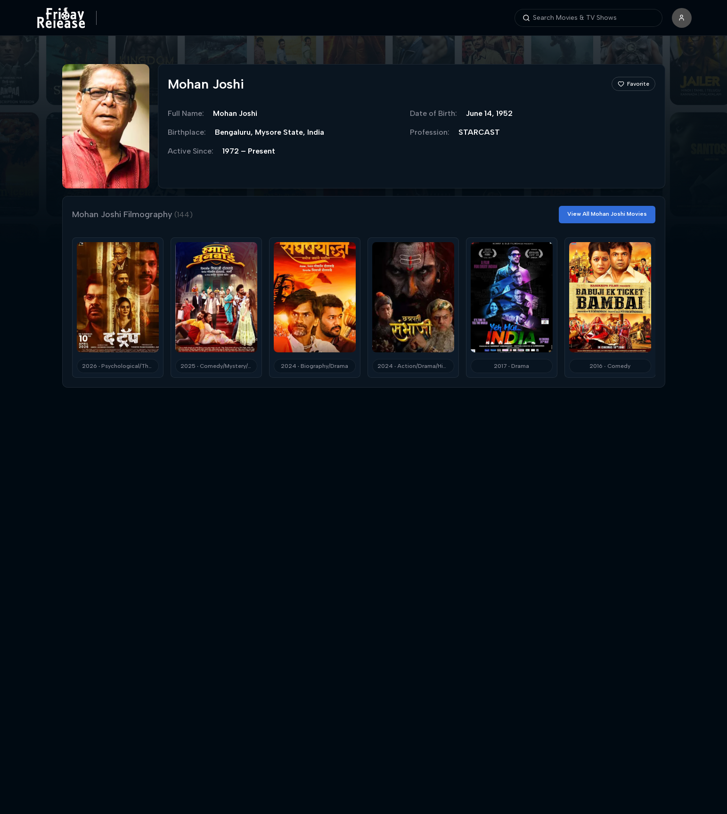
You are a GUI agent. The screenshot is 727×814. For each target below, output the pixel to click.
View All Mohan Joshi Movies (607, 214)
